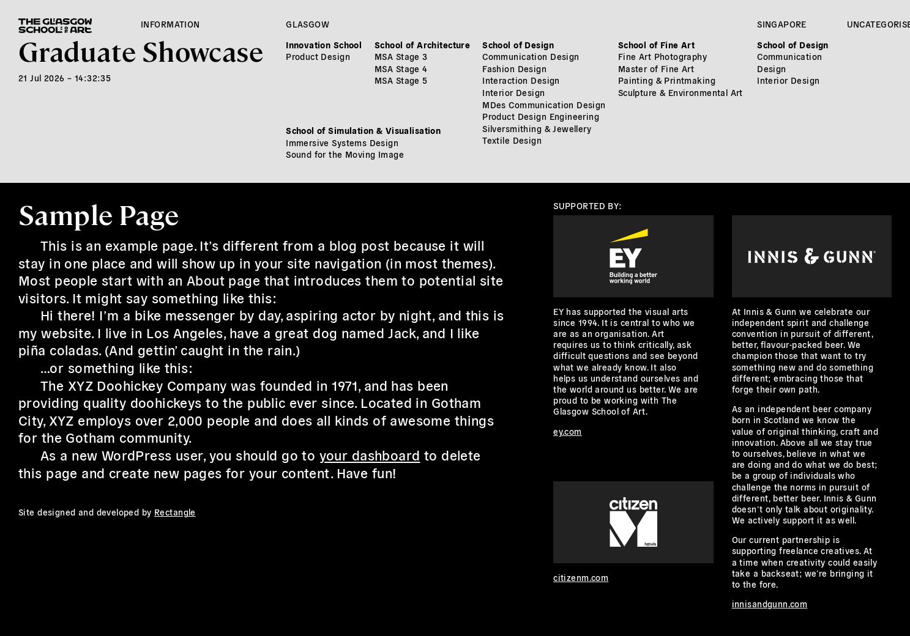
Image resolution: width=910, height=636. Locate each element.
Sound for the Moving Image (345, 154)
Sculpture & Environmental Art (680, 92)
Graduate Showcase (140, 50)
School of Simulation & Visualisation (363, 130)
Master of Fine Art (656, 68)
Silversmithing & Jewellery (536, 128)
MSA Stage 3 (401, 56)
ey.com (567, 431)
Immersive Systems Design (342, 142)
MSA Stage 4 (401, 68)
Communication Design (530, 56)
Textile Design (512, 140)
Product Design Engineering (540, 116)
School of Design (518, 44)
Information (170, 23)
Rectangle (175, 511)
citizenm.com (580, 577)
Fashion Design (514, 68)
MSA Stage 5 (401, 80)
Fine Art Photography (662, 56)
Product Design (318, 56)
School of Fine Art (656, 44)
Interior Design (513, 92)
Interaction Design (521, 80)
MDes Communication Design (544, 104)
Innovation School (324, 44)
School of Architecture (422, 44)
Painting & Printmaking (666, 80)
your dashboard (369, 454)
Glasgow (307, 23)
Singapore (782, 23)
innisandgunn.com (770, 603)
